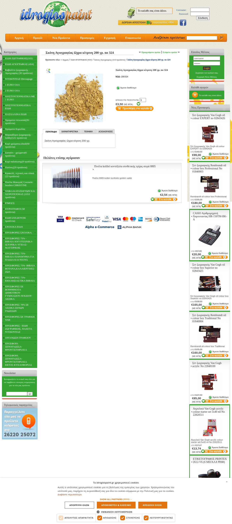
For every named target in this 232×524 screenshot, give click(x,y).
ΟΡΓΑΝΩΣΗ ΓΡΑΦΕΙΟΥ (18, 337)
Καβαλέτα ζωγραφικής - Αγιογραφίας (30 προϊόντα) (19, 71)
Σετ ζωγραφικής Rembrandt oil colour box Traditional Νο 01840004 (209, 318)
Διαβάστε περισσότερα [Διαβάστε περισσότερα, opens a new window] (70, 494)
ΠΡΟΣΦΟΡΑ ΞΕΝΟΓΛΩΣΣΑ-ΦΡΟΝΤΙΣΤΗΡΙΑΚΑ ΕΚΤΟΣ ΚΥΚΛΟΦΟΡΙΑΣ (18, 360)
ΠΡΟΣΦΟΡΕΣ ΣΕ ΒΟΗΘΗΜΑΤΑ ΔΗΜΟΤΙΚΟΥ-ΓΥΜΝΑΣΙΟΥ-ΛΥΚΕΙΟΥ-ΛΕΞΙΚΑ (18, 292)
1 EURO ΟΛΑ (12, 84)
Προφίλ (38, 37)
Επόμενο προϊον (170, 52)
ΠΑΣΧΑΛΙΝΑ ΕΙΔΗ (15, 114)
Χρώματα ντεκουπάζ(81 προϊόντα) (17, 122)
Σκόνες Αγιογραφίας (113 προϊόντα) (109, 60)
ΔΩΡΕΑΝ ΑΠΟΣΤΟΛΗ (134, 22)
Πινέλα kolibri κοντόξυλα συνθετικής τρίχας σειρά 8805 (125, 166)
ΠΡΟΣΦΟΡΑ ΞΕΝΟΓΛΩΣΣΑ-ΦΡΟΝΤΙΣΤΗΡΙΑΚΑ (16, 346)
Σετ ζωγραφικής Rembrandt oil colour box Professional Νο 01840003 (209, 168)
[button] (116, 499)
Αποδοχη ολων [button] (152, 505)
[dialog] (116, 501)
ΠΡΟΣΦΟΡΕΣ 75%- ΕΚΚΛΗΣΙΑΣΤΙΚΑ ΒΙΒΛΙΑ (20, 279)
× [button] (226, 482)
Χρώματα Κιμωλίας (15, 128)
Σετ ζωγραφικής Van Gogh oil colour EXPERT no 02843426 (208, 117)
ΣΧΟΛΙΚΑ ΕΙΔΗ (14, 226)
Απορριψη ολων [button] (79, 505)
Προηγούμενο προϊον (150, 52)
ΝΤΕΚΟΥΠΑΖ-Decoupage (18, 78)
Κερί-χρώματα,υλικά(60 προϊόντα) (17, 145)
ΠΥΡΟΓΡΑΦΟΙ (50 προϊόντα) (15, 210)
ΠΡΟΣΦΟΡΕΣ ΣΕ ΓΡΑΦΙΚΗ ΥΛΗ (20, 318)
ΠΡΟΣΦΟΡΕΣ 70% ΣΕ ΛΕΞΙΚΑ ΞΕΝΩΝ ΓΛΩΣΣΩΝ (17, 307)
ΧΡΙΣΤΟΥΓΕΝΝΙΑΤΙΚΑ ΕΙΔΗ (18, 107)
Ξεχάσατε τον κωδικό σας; (206, 73)
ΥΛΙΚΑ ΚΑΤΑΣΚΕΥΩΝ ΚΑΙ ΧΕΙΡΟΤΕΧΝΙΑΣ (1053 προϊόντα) (20, 194)
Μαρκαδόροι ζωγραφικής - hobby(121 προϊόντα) (18, 136)
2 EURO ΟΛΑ (12, 90)
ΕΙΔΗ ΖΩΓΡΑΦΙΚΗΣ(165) (19, 58)
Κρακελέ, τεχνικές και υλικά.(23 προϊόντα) (20, 175)
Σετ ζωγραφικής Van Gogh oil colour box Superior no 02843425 (208, 267)
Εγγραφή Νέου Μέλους (207, 77)
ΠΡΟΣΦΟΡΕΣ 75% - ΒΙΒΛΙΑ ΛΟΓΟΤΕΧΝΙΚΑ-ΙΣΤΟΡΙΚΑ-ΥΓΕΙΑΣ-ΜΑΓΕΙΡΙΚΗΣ (19, 243)
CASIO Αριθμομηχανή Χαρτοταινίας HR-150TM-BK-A (210, 216)
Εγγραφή (109, 37)
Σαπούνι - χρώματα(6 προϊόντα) (16, 154)
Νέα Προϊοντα (61, 37)
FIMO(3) (9, 203)
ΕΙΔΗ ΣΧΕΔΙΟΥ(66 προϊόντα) (15, 219)
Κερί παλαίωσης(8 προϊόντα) (19, 161)
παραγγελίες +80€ (160, 22)
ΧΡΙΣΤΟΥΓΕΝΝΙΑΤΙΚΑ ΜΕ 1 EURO (20, 98)
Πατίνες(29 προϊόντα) (16, 167)
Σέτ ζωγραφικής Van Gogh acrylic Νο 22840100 (206, 365)
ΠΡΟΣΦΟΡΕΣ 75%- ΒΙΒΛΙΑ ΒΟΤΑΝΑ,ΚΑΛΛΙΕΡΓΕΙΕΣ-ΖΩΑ (20, 268)
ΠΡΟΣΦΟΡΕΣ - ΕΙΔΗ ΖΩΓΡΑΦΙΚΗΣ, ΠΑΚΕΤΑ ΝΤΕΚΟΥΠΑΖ (18, 328)
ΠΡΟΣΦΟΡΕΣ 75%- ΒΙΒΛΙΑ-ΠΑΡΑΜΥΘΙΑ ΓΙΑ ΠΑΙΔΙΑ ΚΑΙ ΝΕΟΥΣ (19, 256)
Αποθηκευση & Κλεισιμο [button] (116, 505)
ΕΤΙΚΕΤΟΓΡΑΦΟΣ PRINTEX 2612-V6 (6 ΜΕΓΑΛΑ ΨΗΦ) (210, 460)
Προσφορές (87, 37)
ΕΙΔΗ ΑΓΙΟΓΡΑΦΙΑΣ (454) (19, 64)
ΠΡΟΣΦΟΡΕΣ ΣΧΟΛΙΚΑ (18, 232)
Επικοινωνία (133, 37)
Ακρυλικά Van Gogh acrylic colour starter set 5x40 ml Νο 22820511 (209, 411)
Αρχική (18, 37)
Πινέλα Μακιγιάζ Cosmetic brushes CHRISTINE (19, 184)
